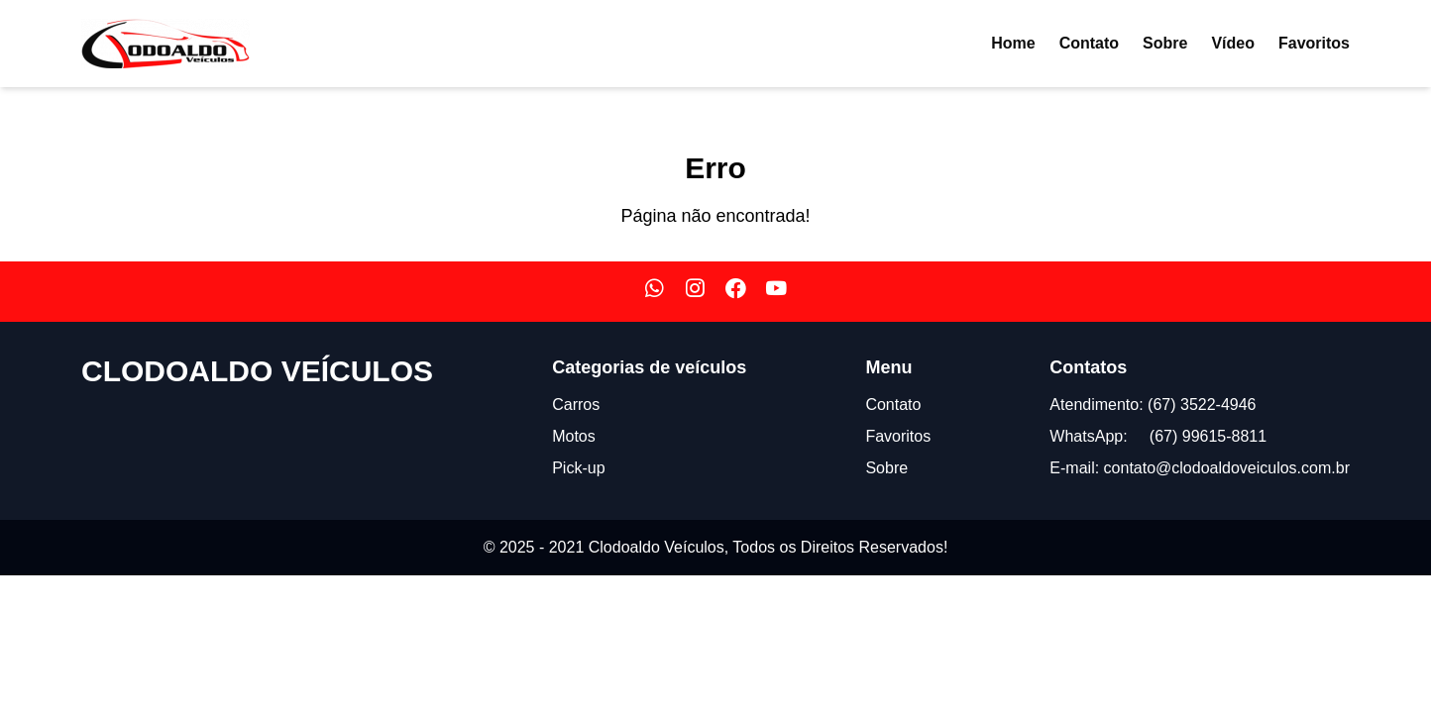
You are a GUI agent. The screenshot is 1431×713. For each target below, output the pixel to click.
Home (1013, 43)
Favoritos (1314, 43)
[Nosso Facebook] (735, 291)
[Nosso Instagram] (695, 291)
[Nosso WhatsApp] (654, 291)
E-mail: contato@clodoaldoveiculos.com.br (1199, 467)
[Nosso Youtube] (776, 291)
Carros (576, 404)
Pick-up (578, 467)
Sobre (1165, 43)
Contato (1089, 43)
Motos (574, 436)
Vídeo (1233, 43)
